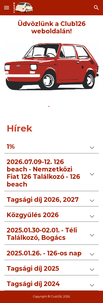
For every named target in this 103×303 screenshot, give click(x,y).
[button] (6, 7)
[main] (51, 28)
